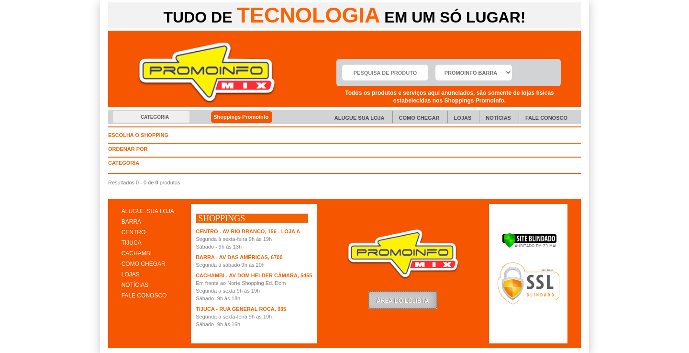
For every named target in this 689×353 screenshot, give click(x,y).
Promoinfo (207, 72)
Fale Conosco (546, 118)
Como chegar (419, 118)
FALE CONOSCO (144, 295)
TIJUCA (132, 242)
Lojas (463, 118)
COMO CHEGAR (144, 264)
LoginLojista (402, 300)
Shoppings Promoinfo (246, 117)
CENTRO (134, 232)
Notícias (498, 118)
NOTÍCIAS (135, 285)
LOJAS (131, 274)
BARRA (131, 221)
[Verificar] (529, 246)
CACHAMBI (137, 253)
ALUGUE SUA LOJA (148, 211)
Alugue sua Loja (359, 118)
